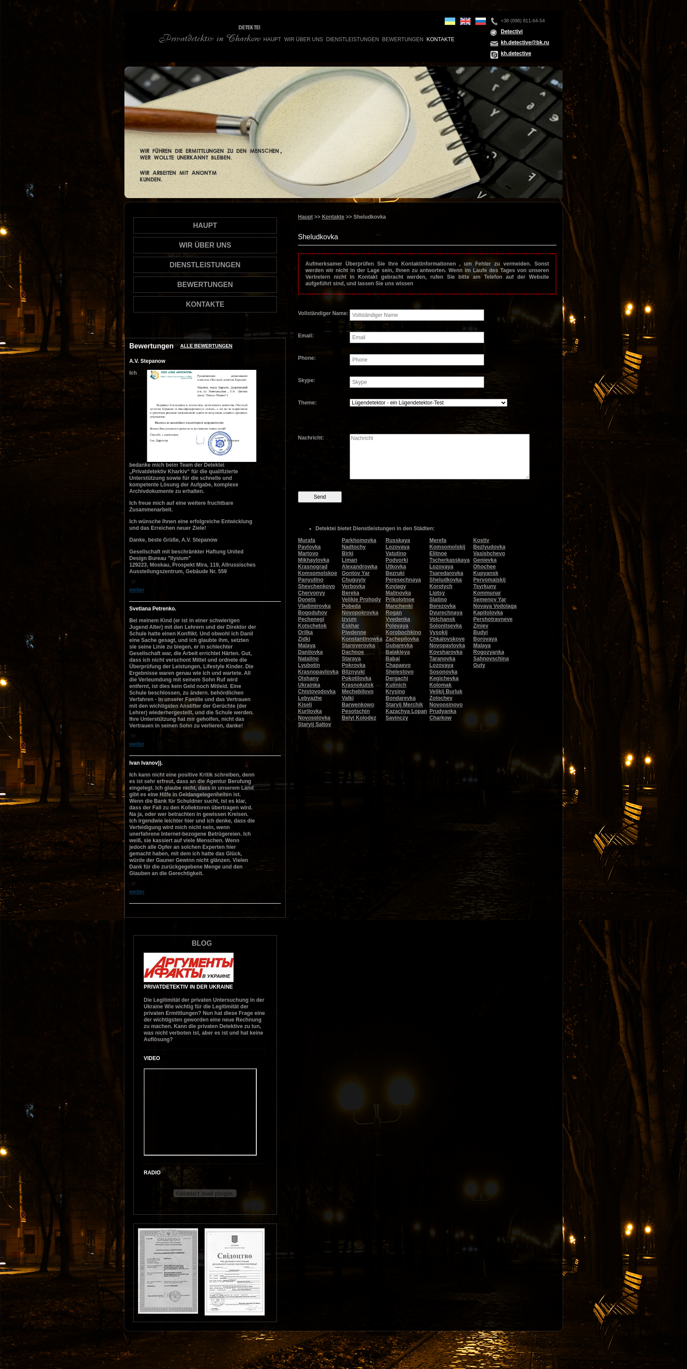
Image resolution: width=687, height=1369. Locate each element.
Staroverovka (358, 645)
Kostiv (481, 540)
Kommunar (487, 593)
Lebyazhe (310, 698)
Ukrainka (309, 685)
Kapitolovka (488, 613)
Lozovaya (441, 665)
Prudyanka (442, 711)
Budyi (480, 632)
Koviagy (396, 586)
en (465, 21)
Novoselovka (314, 718)
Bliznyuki (353, 672)
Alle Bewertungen (206, 345)
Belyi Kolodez (359, 718)
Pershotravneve (493, 619)
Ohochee (484, 567)
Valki (348, 698)
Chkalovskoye (447, 639)
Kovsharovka (445, 652)
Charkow (440, 718)
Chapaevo (398, 665)
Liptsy (437, 593)
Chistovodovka (317, 691)
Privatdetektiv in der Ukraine (188, 987)
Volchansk (442, 619)
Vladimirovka (314, 606)
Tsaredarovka (446, 573)
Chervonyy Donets (311, 596)
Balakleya (398, 652)
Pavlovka (309, 547)
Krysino (395, 691)
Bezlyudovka (489, 547)
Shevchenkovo (316, 586)
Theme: (307, 403)
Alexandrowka (359, 567)
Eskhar (350, 626)
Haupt (272, 39)
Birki (348, 553)
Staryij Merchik (404, 705)
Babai (393, 659)
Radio (152, 1173)
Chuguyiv (354, 580)
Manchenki (399, 606)
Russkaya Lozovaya (398, 543)
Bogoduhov (312, 613)
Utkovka (396, 567)
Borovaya (485, 639)
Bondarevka (401, 698)
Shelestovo (400, 672)
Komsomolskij (447, 547)
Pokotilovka (356, 678)
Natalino (308, 659)
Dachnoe (353, 652)
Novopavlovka (447, 645)
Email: (306, 336)
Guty (479, 665)
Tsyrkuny (484, 586)
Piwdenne (354, 632)
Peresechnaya (403, 580)
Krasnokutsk (358, 685)
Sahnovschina (491, 659)
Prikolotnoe (400, 599)
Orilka (305, 632)
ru (480, 21)
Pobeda (351, 606)
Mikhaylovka (313, 560)
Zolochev (441, 698)
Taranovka (442, 659)
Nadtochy (354, 547)
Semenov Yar (489, 599)
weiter (137, 590)
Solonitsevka (445, 626)
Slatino (438, 599)
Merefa (437, 540)
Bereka (350, 593)
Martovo (308, 553)
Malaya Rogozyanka (488, 648)
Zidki (304, 639)
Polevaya (397, 626)
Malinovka (398, 593)
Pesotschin (356, 711)
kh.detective (516, 53)
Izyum (349, 619)
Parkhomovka (359, 540)
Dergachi (397, 678)
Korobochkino (403, 632)
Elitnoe (438, 553)
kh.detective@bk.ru (525, 42)
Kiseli (305, 705)
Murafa (306, 540)
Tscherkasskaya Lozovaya (449, 563)
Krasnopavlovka (318, 672)
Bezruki (395, 573)
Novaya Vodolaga (495, 606)
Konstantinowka (362, 639)
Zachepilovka (402, 639)
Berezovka (442, 606)
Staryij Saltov (314, 724)
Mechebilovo (358, 691)
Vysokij (438, 632)
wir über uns (303, 39)
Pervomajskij (489, 580)
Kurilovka (310, 711)
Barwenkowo (358, 705)
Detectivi (512, 31)
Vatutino (396, 553)
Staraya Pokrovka (353, 662)
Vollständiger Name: (323, 313)
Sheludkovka (445, 580)
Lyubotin (309, 665)
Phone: (307, 358)
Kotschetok (312, 626)
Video (152, 1058)
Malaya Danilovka (310, 648)
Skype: (306, 380)
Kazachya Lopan (406, 711)
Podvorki (397, 560)
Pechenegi (311, 619)
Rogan (394, 613)
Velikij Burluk (445, 691)
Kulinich (396, 685)
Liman (349, 560)
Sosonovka (443, 672)
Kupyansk (485, 573)
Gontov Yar (356, 573)
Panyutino (310, 580)
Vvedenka (398, 619)
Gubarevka (399, 645)
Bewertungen (402, 39)
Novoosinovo (446, 705)
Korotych (441, 586)
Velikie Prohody (361, 599)
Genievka (484, 560)
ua (450, 21)
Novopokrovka (360, 613)
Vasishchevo (489, 553)
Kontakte (440, 39)
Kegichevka (444, 678)
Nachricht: (311, 438)
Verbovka (353, 586)
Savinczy (397, 718)
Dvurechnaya (445, 613)
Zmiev (481, 626)
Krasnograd (312, 567)
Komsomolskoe (317, 573)
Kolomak (440, 685)
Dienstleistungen (352, 39)
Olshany (308, 678)
